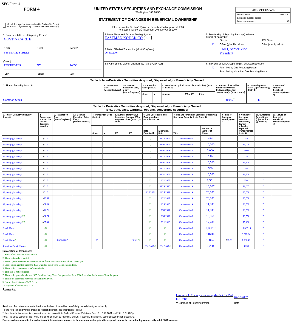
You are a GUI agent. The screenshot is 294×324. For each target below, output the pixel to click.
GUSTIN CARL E (17, 39)
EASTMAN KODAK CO (124, 38)
